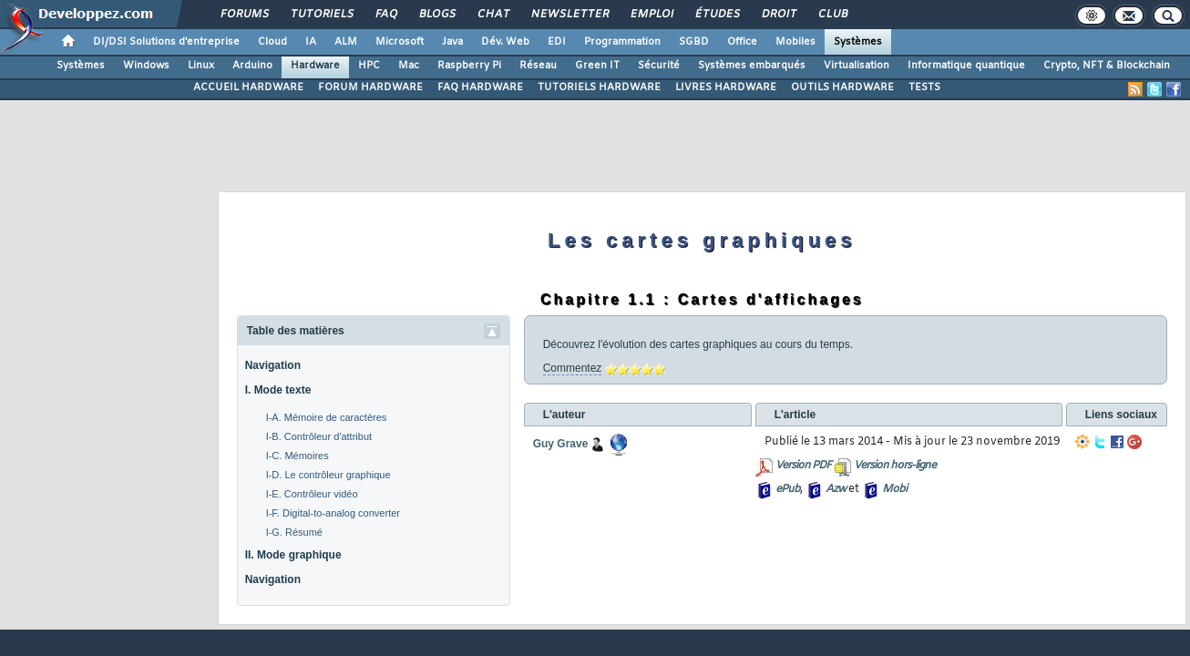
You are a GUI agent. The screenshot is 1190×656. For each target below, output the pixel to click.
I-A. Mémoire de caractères (326, 417)
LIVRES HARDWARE (725, 87)
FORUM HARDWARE (370, 87)
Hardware (315, 65)
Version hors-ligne (895, 465)
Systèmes (858, 42)
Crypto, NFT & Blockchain (1106, 65)
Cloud (272, 42)
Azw (836, 489)
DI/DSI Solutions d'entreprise (166, 42)
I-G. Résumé (294, 532)
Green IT (597, 65)
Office (742, 42)
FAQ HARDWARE (480, 87)
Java (452, 42)
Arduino (252, 65)
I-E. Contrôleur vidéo (312, 493)
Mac (408, 65)
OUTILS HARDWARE (842, 87)
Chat (492, 14)
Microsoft (399, 42)
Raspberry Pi (469, 65)
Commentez (572, 368)
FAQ (385, 14)
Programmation (622, 42)
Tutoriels (321, 14)
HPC (369, 65)
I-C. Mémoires (297, 455)
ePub (787, 489)
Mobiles (795, 42)
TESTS (924, 87)
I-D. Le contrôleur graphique (328, 474)
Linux (201, 65)
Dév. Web (505, 42)
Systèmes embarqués (751, 65)
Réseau (538, 65)
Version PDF (803, 465)
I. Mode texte (278, 390)
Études (716, 14)
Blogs (436, 14)
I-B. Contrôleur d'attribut (319, 436)
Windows (146, 65)
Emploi (651, 14)
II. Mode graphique (293, 554)
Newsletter (569, 14)
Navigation (273, 365)
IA (310, 42)
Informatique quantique (966, 65)
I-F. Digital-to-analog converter (333, 512)
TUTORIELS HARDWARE (599, 87)
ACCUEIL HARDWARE (248, 87)
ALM (345, 42)
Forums (244, 14)
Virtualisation (856, 65)
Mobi (894, 489)
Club (832, 14)
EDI (557, 42)
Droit (778, 14)
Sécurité (659, 65)
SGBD (694, 42)
